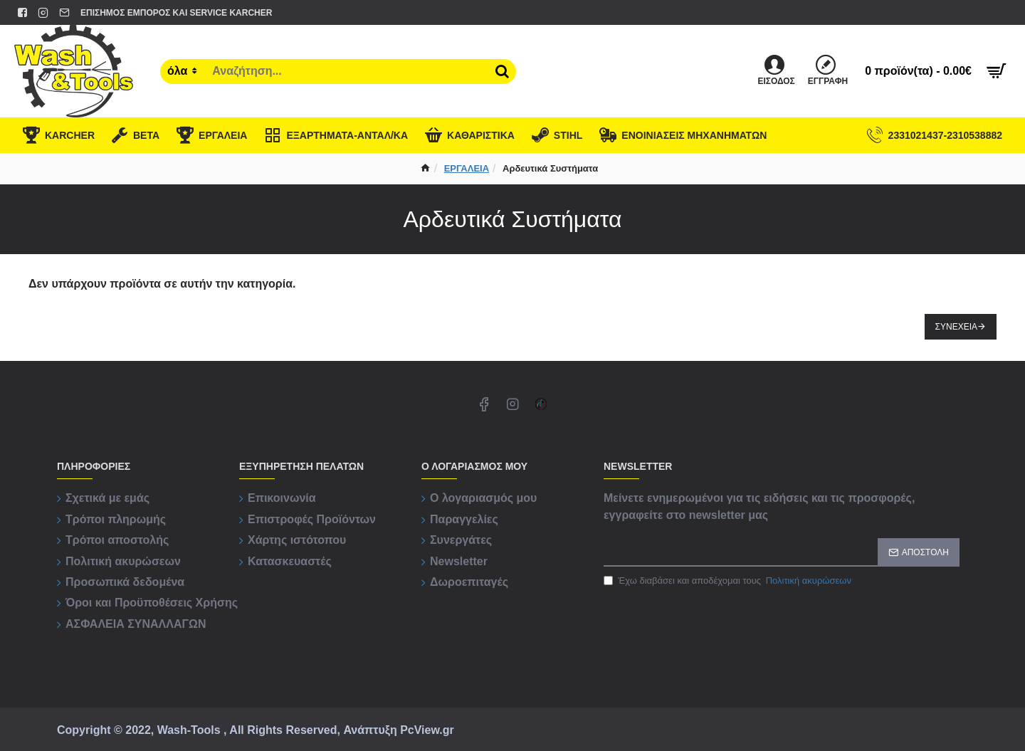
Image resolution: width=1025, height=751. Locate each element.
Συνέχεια (956, 327)
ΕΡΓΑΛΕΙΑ (466, 168)
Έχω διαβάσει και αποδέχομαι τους (728, 581)
